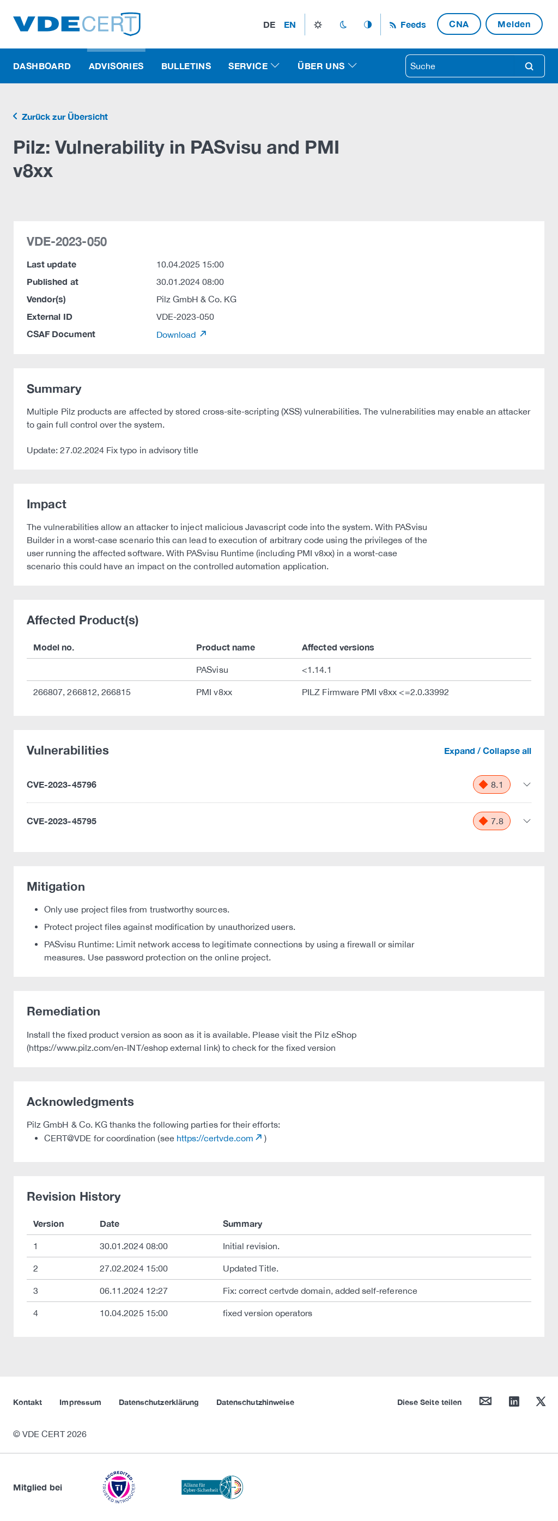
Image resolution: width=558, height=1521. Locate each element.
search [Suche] (529, 66)
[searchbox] (459, 65)
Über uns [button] (321, 65)
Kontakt (27, 1402)
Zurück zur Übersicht (64, 116)
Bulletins (186, 65)
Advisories (116, 65)
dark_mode (343, 24)
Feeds (412, 24)
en (290, 24)
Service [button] (248, 65)
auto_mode (368, 24)
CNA (459, 24)
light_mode (318, 24)
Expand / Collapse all (487, 750)
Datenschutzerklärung (159, 1402)
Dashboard (42, 65)
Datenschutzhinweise (255, 1402)
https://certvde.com (215, 1138)
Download (177, 334)
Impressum (80, 1402)
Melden (514, 24)
